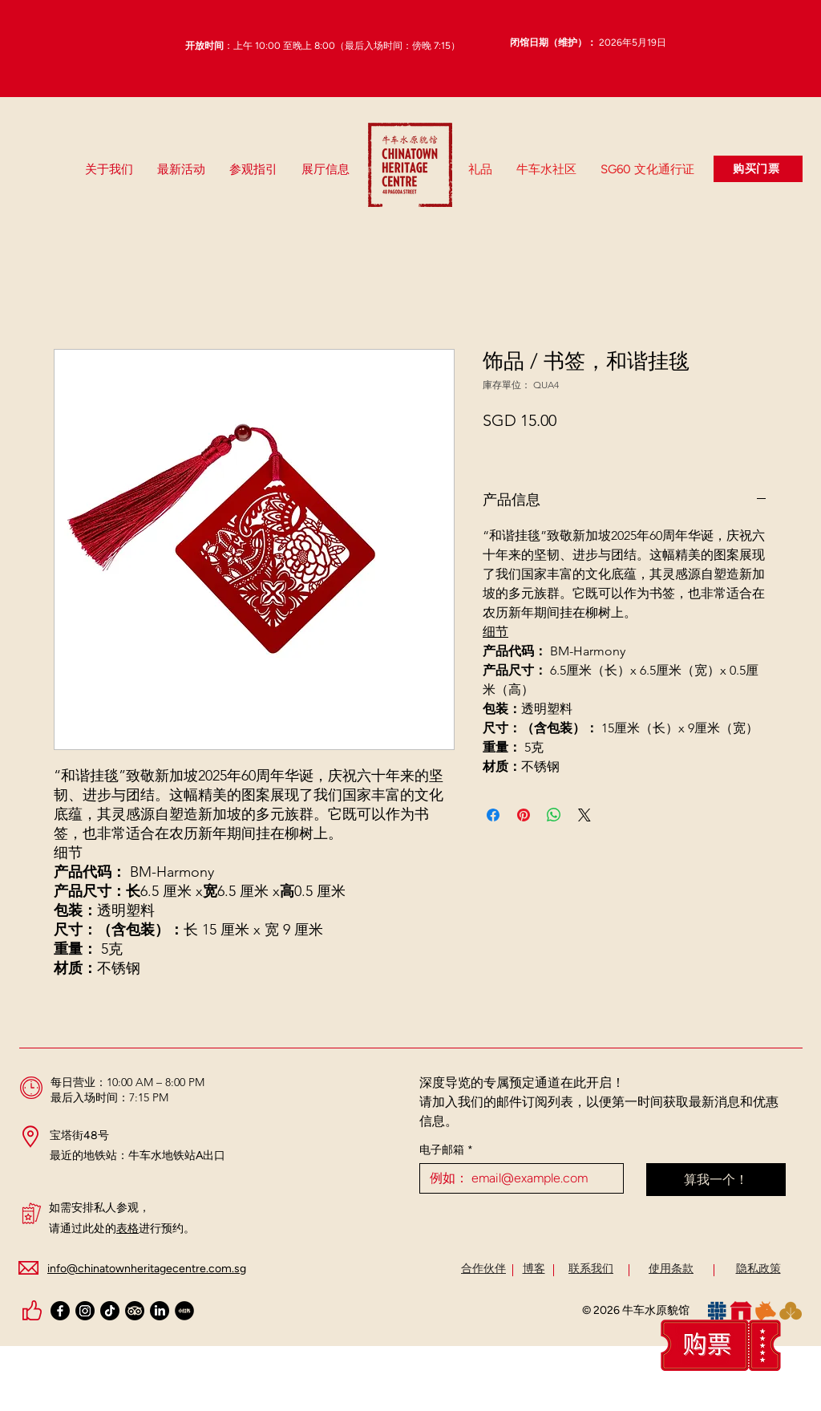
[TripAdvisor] (134, 1310)
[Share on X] (584, 815)
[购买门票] (758, 169)
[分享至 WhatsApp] (554, 815)
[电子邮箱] (516, 1178)
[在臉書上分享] (493, 815)
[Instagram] (85, 1310)
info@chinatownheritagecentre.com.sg (146, 1268)
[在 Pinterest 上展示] (523, 815)
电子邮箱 (446, 1150)
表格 (127, 1228)
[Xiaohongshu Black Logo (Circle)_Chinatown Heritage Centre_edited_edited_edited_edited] (184, 1310)
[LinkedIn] (159, 1310)
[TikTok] (109, 1310)
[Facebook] (60, 1310)
